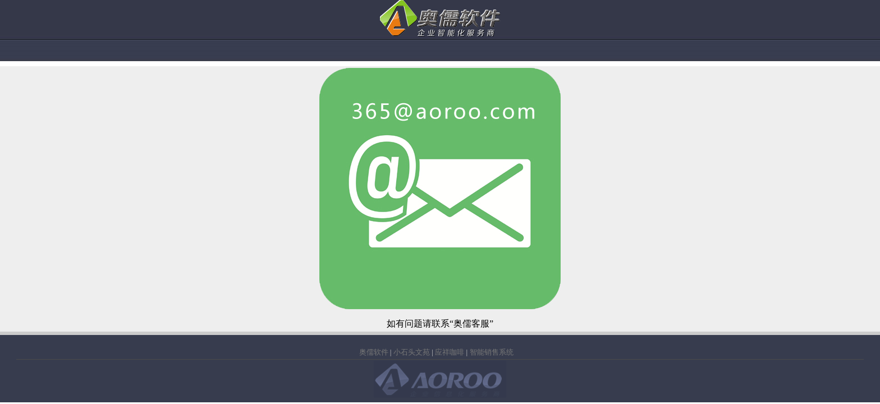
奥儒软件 (373, 352)
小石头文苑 (411, 352)
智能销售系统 (492, 352)
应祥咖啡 (449, 352)
